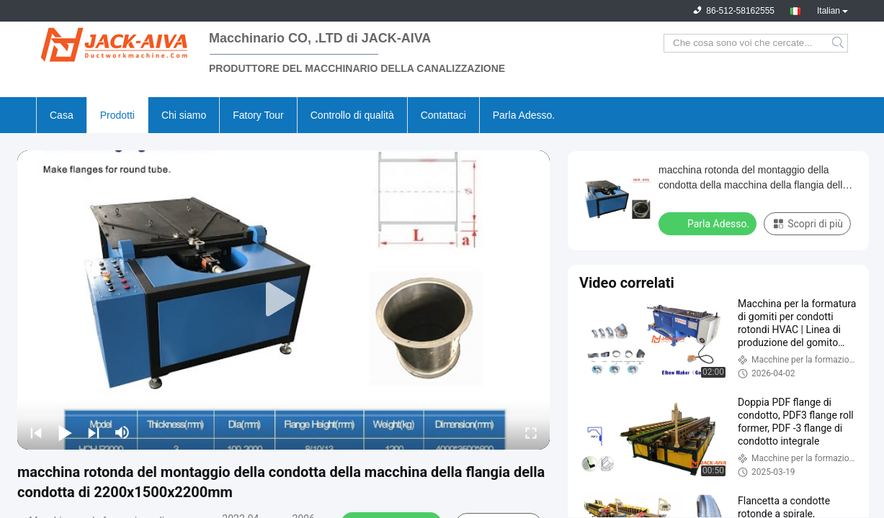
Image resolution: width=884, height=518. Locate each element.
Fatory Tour (258, 115)
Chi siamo (183, 115)
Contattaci (443, 115)
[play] (284, 300)
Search (839, 43)
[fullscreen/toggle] (531, 432)
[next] (93, 432)
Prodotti (117, 115)
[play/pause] (64, 432)
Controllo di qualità (352, 115)
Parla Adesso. (524, 115)
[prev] (36, 432)
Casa (61, 115)
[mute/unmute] (122, 432)
